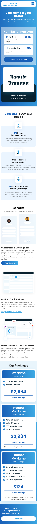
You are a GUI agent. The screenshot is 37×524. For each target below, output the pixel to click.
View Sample (10, 263)
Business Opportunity (10, 513)
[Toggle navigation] (32, 3)
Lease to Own (14, 48)
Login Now (19, 518)
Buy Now (12, 37)
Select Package (18, 398)
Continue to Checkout (18, 59)
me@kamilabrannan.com (11, 312)
